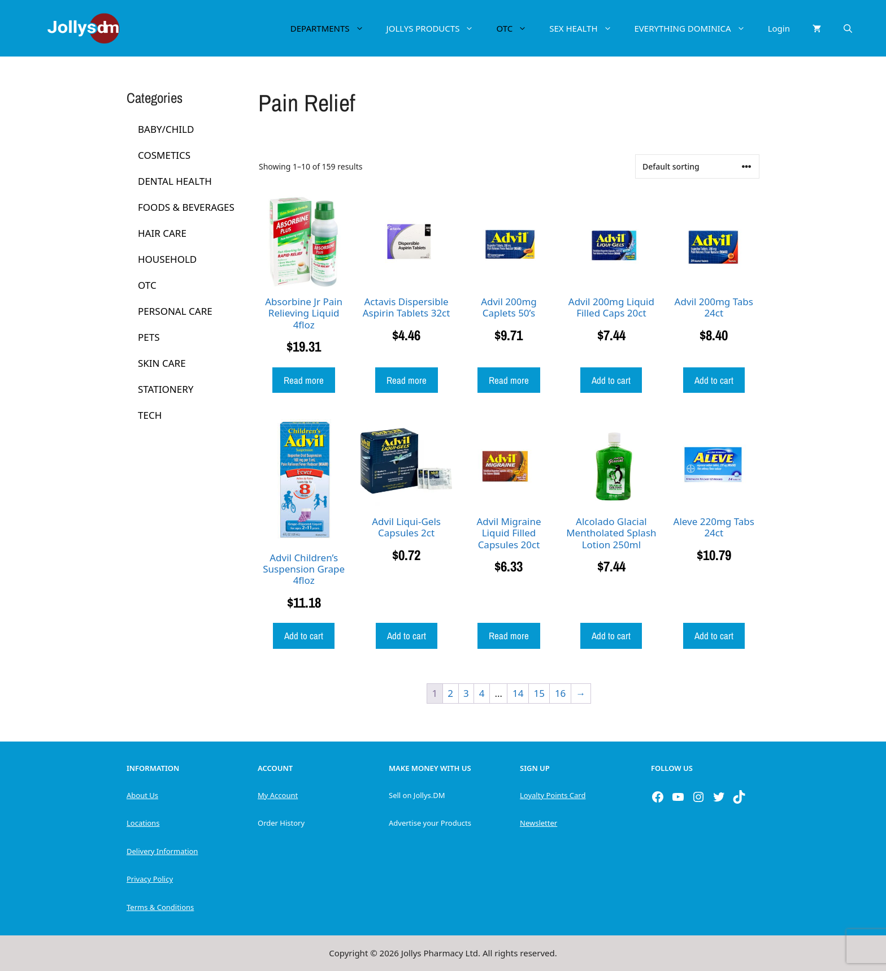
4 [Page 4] (482, 693)
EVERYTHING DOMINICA (696, 28)
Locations (143, 823)
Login (779, 28)
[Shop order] (697, 166)
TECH (150, 415)
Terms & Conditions (160, 907)
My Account (278, 795)
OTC (517, 28)
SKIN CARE (162, 363)
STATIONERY (165, 389)
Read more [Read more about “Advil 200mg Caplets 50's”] (509, 380)
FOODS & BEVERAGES (186, 207)
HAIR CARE (162, 233)
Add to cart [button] (611, 380)
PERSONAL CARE (175, 311)
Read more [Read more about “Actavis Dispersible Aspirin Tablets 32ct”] (406, 380)
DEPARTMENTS (332, 28)
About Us (142, 795)
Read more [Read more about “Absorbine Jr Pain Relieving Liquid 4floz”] (304, 380)
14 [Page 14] (518, 693)
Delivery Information (162, 851)
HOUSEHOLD (167, 259)
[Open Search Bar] (847, 28)
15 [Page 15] (538, 693)
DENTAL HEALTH (175, 181)
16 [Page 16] (560, 693)
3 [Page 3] (466, 693)
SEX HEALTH (586, 28)
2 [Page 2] (450, 693)
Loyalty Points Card (552, 795)
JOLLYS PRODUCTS (435, 28)
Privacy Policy (150, 879)
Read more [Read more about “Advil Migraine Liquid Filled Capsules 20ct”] (509, 635)
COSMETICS (164, 155)
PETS (149, 337)
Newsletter (538, 823)
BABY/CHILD (166, 129)
